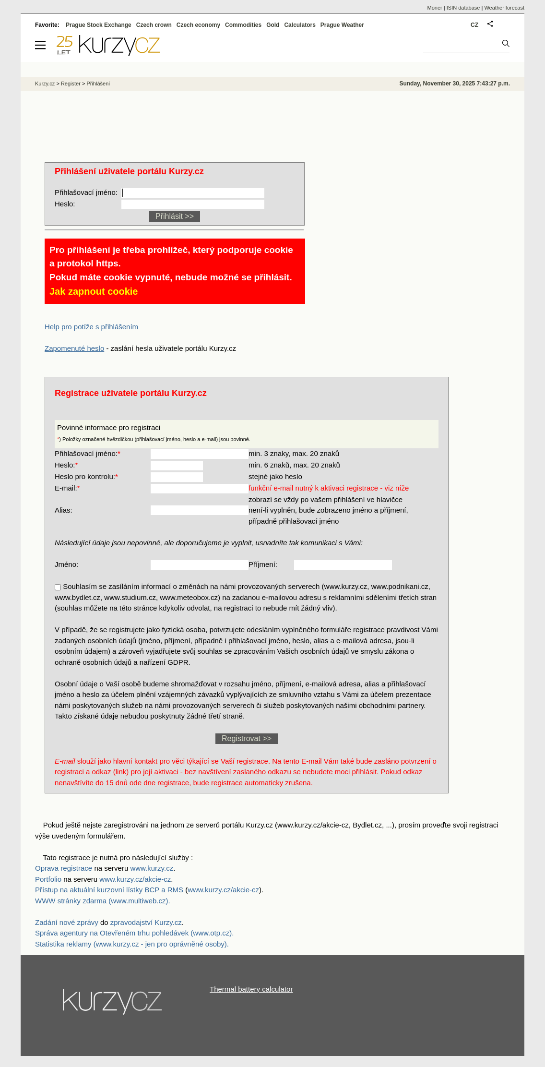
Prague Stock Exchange (98, 25)
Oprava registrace (63, 868)
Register (71, 83)
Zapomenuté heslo (74, 348)
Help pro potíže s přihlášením (91, 327)
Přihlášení (98, 83)
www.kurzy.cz (151, 868)
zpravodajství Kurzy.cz (146, 922)
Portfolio (48, 879)
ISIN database (463, 8)
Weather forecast (504, 8)
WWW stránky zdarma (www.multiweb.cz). (102, 901)
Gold (272, 25)
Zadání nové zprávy (66, 922)
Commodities (243, 25)
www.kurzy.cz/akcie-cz (135, 879)
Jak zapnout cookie (93, 291)
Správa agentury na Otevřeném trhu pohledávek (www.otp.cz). (134, 933)
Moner (434, 8)
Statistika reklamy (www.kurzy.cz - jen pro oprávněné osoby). (132, 944)
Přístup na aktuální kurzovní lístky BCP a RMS (110, 890)
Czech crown (154, 25)
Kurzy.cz (45, 83)
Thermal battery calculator (251, 989)
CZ (474, 25)
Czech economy (198, 25)
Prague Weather (342, 25)
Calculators (299, 25)
